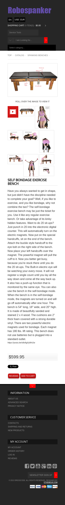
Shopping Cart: (16, 25)
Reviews (13, 376)
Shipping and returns (20, 427)
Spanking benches (38, 55)
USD (17, 20)
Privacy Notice (16, 406)
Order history (16, 451)
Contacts (13, 423)
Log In (11, 455)
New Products (16, 430)
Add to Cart (28, 376)
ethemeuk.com (51, 482)
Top (10, 55)
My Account (14, 447)
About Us (13, 399)
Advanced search (18, 402)
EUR (22, 20)
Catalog (19, 55)
